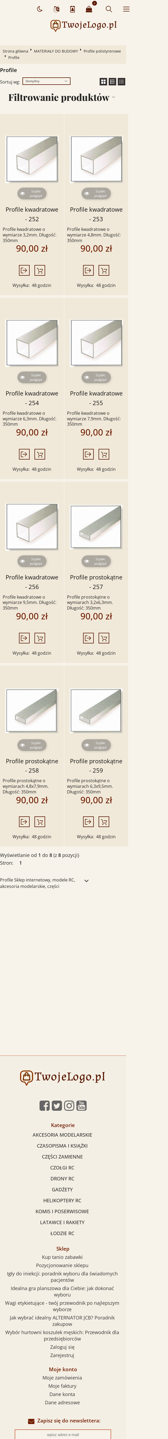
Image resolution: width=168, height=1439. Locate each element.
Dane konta (83, 1295)
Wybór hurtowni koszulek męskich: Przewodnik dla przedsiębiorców (83, 1239)
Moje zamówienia (83, 1278)
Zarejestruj (83, 1256)
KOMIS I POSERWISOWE (83, 1144)
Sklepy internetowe (81, 1372)
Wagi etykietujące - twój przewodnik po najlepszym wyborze (83, 1223)
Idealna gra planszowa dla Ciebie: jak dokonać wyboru (83, 1215)
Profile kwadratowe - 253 (124, 203)
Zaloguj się (83, 1248)
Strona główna (17, 51)
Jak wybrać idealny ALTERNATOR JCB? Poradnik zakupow (83, 1231)
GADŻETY (83, 1122)
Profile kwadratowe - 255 (124, 371)
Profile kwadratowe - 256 (42, 540)
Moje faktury (83, 1287)
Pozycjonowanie (43, 1372)
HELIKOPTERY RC (83, 1133)
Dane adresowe (83, 1303)
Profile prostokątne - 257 (124, 540)
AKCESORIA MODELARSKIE (83, 1068)
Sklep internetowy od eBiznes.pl (84, 1386)
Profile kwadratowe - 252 (42, 203)
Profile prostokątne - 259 (124, 709)
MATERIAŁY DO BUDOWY (58, 51)
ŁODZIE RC (83, 1166)
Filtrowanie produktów (78, 90)
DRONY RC (83, 1111)
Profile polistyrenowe (104, 51)
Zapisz (84, 1351)
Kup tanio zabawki (83, 1190)
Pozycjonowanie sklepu (83, 1198)
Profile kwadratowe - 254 (42, 371)
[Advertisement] (84, 868)
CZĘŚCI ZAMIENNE (83, 1089)
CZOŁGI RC (83, 1100)
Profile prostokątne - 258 (42, 709)
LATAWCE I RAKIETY (83, 1155)
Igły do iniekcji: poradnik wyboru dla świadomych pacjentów (83, 1206)
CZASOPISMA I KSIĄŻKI (83, 1079)
